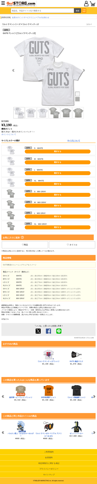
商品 (25, 245)
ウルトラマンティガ (30, 24)
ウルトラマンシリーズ (11, 24)
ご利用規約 (49, 452)
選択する (57, 151)
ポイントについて (8, 134)
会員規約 (49, 457)
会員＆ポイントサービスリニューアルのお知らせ (30, 17)
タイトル (72, 245)
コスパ (89, 24)
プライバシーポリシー (49, 469)
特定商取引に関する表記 (49, 463)
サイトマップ (49, 475)
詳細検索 (84, 10)
